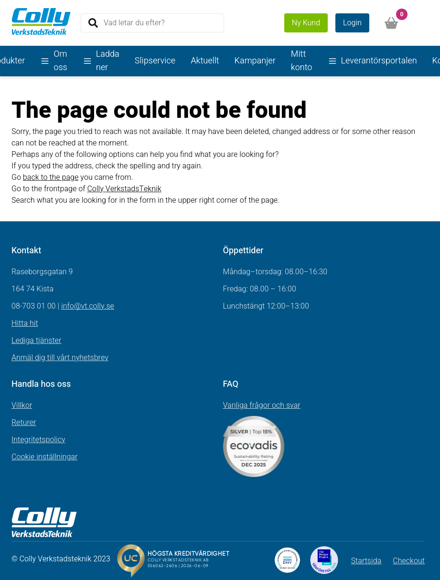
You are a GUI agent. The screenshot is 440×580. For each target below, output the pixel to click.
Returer (23, 422)
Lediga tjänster (36, 340)
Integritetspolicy (38, 439)
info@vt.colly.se (87, 306)
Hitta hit (24, 323)
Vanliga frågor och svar (261, 405)
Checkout (409, 561)
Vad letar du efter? (134, 22)
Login (352, 23)
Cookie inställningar (44, 457)
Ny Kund (306, 23)
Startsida (366, 561)
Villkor (21, 405)
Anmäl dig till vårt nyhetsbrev (59, 357)
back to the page (51, 177)
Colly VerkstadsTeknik (124, 189)
